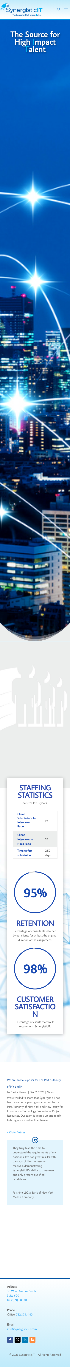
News (50, 1092)
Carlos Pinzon (19, 1092)
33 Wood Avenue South (21, 1291)
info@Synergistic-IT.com (22, 1329)
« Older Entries (16, 1132)
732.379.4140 (24, 1314)
